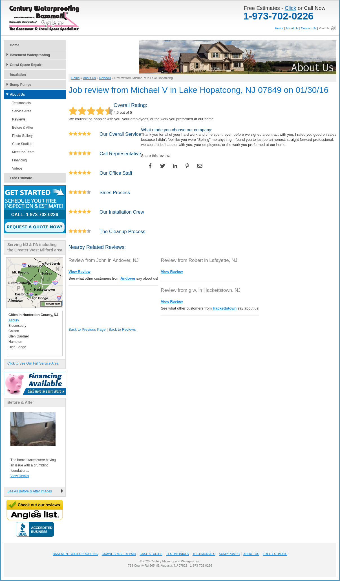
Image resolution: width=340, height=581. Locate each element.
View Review (79, 271)
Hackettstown (225, 308)
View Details (19, 476)
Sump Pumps (21, 85)
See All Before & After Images (29, 491)
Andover (127, 278)
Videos (17, 168)
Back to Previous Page (87, 329)
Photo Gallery (22, 136)
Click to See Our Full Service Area (32, 363)
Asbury (13, 320)
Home (279, 28)
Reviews (19, 119)
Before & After (22, 128)
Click (290, 8)
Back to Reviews (122, 329)
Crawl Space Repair (25, 65)
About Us (292, 28)
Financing (19, 160)
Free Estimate (21, 178)
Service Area (21, 111)
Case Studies (22, 144)
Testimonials (21, 103)
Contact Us (308, 28)
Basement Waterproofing (30, 55)
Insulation (18, 75)
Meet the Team (23, 152)
